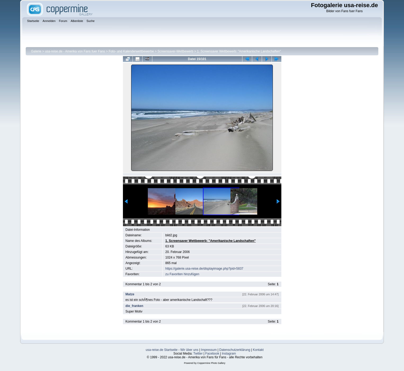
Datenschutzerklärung (234, 350)
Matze (130, 294)
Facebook (212, 353)
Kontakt (258, 350)
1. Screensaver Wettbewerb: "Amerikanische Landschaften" (239, 51)
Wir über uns (189, 350)
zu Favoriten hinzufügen (182, 274)
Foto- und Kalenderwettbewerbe (131, 51)
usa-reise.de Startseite (161, 350)
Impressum (209, 350)
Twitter (198, 353)
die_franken (134, 306)
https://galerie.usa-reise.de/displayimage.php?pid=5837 (204, 268)
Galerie (36, 51)
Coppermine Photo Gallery (211, 363)
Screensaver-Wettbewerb (175, 51)
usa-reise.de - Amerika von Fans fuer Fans (75, 51)
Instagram (229, 353)
